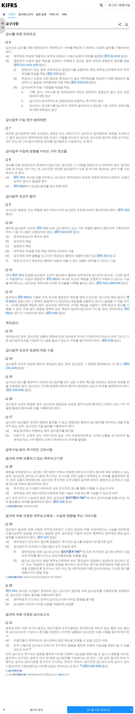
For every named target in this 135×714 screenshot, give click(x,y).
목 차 (2, 25)
